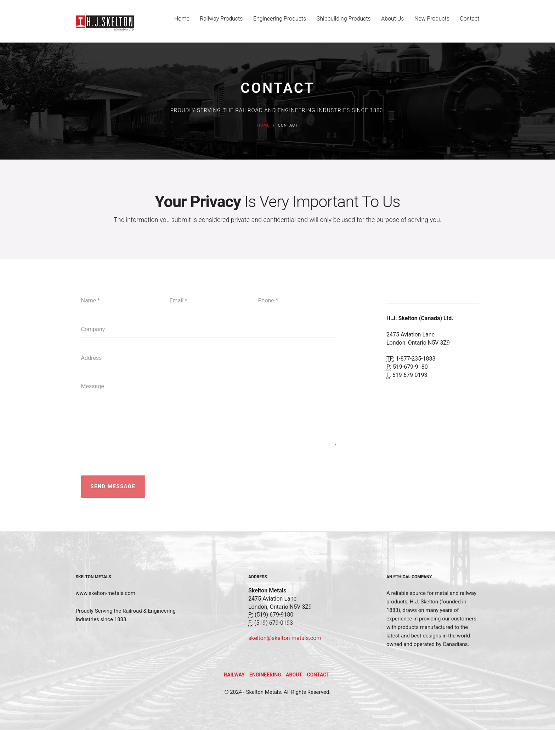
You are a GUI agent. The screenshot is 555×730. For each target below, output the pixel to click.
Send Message (113, 486)
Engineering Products (277, 21)
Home (178, 21)
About (294, 675)
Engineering (265, 675)
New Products (431, 21)
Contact (470, 21)
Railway (234, 675)
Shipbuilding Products (342, 21)
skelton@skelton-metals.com (284, 638)
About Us (391, 21)
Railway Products (218, 21)
